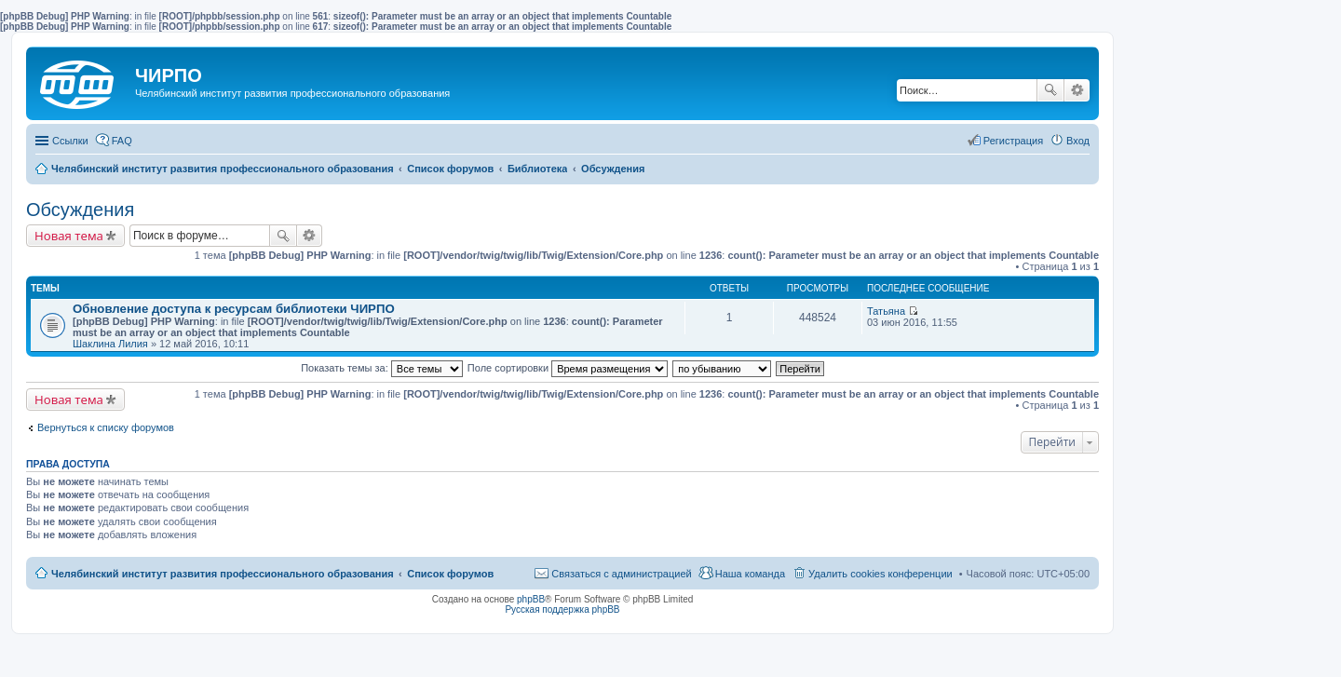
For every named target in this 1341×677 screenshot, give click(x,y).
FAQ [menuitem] (122, 140)
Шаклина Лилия (110, 343)
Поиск (1050, 90)
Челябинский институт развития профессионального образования (222, 573)
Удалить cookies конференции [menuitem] (880, 573)
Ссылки (70, 140)
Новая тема (68, 235)
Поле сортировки (567, 367)
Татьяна (886, 311)
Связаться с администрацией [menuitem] (621, 573)
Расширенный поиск (1077, 90)
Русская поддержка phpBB (562, 609)
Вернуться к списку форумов (105, 427)
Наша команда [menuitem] (750, 573)
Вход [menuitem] (1078, 140)
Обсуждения (80, 209)
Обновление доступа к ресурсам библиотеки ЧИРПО (234, 309)
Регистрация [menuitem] (1013, 140)
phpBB (531, 599)
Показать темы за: (382, 367)
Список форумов (450, 573)
